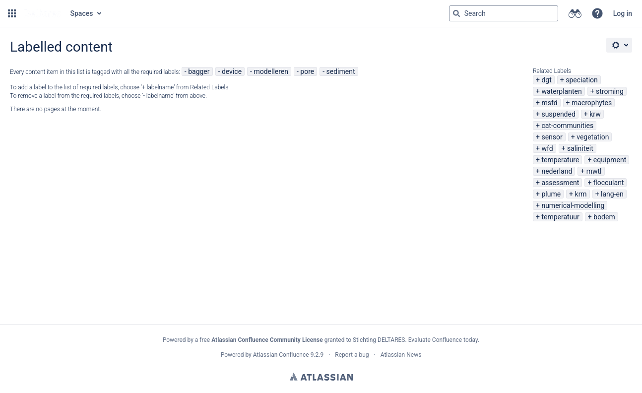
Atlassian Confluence (281, 354)
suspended (558, 114)
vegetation (593, 137)
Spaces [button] (81, 13)
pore (307, 71)
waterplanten (561, 91)
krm (581, 194)
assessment (560, 183)
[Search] (456, 13)
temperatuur (560, 217)
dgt (546, 80)
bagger (198, 71)
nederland (556, 171)
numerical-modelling (572, 205)
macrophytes (592, 103)
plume (551, 194)
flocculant (608, 183)
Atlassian (321, 376)
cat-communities (567, 126)
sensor (551, 137)
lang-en (612, 194)
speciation (582, 80)
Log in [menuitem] (622, 13)
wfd (547, 148)
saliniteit (580, 148)
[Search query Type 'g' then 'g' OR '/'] (503, 13)
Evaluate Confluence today (443, 339)
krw (594, 114)
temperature (560, 160)
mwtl (594, 171)
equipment (609, 160)
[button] (12, 13)
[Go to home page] (42, 13)
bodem (604, 217)
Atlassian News (401, 354)
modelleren (271, 71)
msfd (549, 103)
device (232, 71)
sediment (340, 71)
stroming (610, 91)
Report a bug (352, 354)
